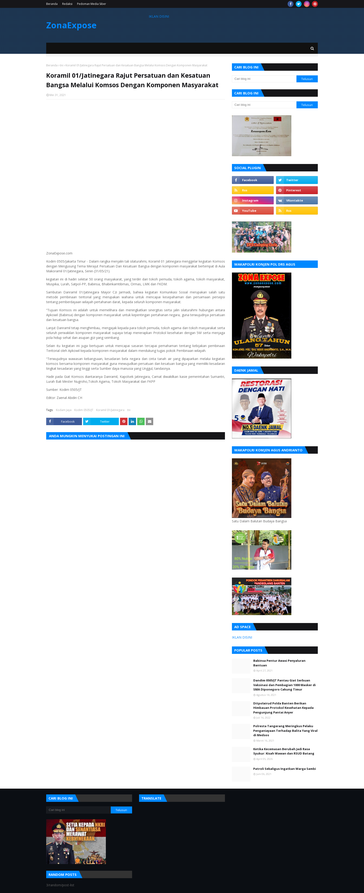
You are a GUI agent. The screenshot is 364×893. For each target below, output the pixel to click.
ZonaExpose (71, 25)
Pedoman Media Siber (91, 4)
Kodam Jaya (64, 410)
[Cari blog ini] (264, 78)
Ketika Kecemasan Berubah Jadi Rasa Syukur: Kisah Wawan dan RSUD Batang (283, 751)
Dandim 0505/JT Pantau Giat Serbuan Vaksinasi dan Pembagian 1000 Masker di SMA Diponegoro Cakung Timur (284, 684)
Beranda (52, 4)
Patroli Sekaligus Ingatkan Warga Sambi (284, 769)
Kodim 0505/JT (83, 410)
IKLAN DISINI (159, 16)
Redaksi (67, 4)
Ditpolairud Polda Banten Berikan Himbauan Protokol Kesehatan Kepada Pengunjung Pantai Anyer (283, 707)
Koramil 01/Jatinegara (110, 410)
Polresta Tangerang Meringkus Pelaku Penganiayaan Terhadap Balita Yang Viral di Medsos (285, 730)
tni (61, 65)
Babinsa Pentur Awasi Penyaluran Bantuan (279, 663)
